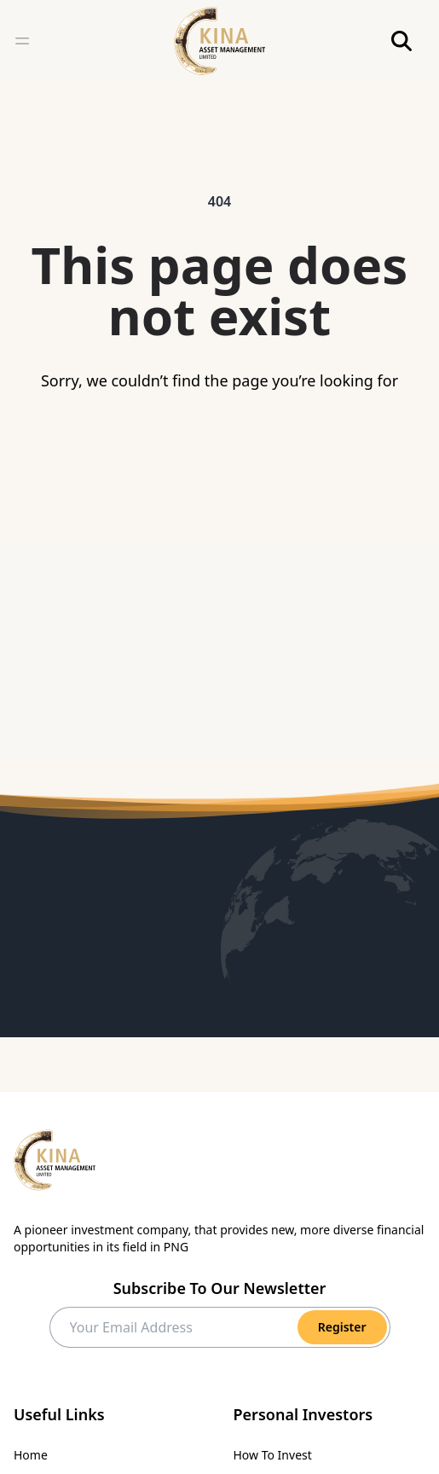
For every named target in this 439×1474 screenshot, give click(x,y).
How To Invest (273, 1455)
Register (342, 1327)
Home (31, 1455)
